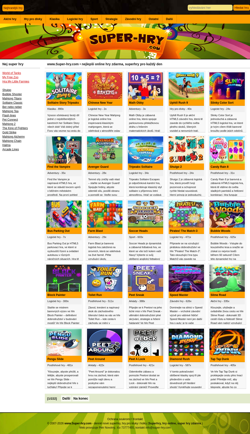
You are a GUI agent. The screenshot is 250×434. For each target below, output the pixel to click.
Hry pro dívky (33, 19)
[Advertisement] (22, 230)
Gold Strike (9, 132)
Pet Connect (10, 119)
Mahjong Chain (11, 141)
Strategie (111, 19)
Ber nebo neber (12, 107)
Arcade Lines (10, 149)
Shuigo (6, 90)
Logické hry (75, 19)
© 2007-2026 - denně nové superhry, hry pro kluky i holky (97, 423)
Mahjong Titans (11, 98)
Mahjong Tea (10, 111)
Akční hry (10, 19)
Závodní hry (133, 19)
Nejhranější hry (13, 8)
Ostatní (153, 19)
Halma (6, 145)
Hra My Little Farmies (15, 81)
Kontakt (138, 419)
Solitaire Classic (12, 102)
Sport (94, 19)
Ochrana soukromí (119, 419)
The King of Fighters (15, 128)
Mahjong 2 (9, 124)
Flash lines (9, 115)
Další (169, 19)
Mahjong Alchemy (13, 136)
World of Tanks (11, 73)
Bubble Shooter (12, 94)
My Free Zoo (10, 77)
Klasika (54, 19)
